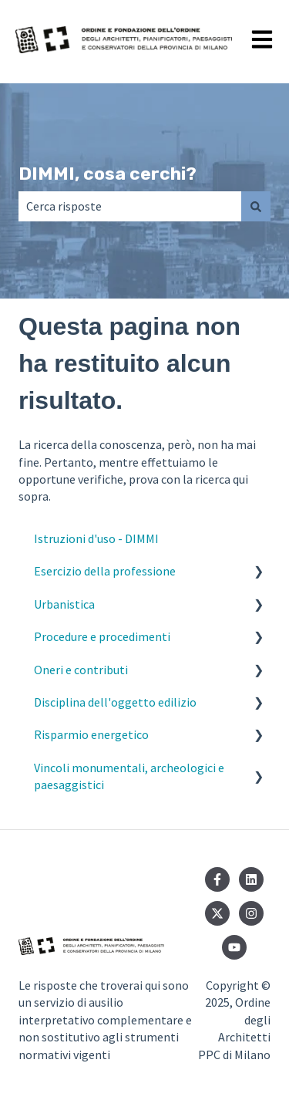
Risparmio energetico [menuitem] (91, 734)
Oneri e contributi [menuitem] (81, 669)
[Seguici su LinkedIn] (251, 879)
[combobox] (129, 206)
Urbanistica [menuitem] (64, 604)
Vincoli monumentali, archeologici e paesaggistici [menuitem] (129, 776)
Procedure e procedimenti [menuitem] (102, 636)
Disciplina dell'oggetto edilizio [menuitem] (115, 702)
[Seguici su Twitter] (217, 913)
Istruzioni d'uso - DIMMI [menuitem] (96, 538)
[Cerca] (256, 206)
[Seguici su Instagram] (251, 913)
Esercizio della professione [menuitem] (105, 571)
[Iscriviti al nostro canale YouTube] (234, 947)
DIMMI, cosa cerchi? (107, 173)
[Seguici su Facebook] (217, 879)
